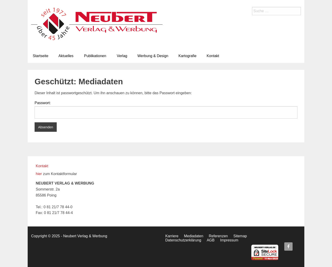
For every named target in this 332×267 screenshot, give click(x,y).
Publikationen (95, 56)
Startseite (40, 56)
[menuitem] (40, 56)
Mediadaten (193, 236)
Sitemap (240, 236)
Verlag (122, 56)
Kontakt (213, 56)
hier (39, 174)
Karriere (171, 236)
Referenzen (218, 236)
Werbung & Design (152, 56)
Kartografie (187, 56)
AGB (211, 240)
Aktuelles (66, 56)
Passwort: (166, 110)
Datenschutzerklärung (183, 240)
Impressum (229, 240)
